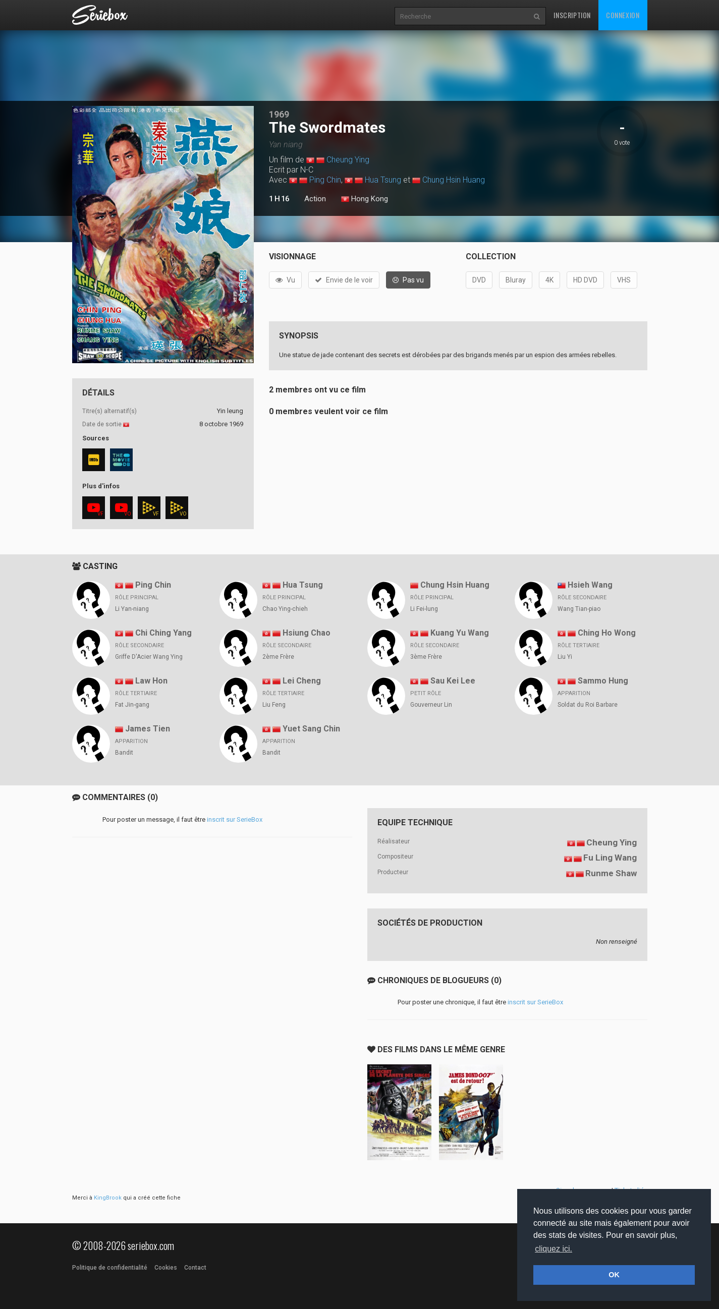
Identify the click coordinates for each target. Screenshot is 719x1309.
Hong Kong (364, 199)
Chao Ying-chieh (285, 608)
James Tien (147, 728)
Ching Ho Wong (607, 633)
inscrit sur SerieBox (234, 819)
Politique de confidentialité (109, 1267)
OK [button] (614, 1275)
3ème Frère (426, 656)
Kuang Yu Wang (459, 633)
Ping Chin (325, 180)
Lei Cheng (302, 681)
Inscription (572, 15)
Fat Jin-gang (132, 704)
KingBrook (108, 1197)
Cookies (165, 1267)
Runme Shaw (611, 873)
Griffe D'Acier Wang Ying (149, 656)
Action (315, 198)
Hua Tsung (383, 180)
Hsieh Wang (590, 585)
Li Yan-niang (132, 608)
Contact (195, 1267)
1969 (279, 114)
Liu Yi (565, 656)
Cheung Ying (347, 159)
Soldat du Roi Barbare (588, 704)
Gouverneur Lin (431, 704)
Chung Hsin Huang (453, 180)
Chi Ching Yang (163, 633)
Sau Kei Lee (452, 681)
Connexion (622, 15)
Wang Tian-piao (579, 608)
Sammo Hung (603, 681)
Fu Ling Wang (610, 857)
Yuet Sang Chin (311, 728)
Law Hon (151, 681)
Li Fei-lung (424, 608)
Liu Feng (274, 704)
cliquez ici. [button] (553, 1248)
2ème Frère (278, 656)
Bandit (124, 752)
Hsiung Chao (306, 633)
